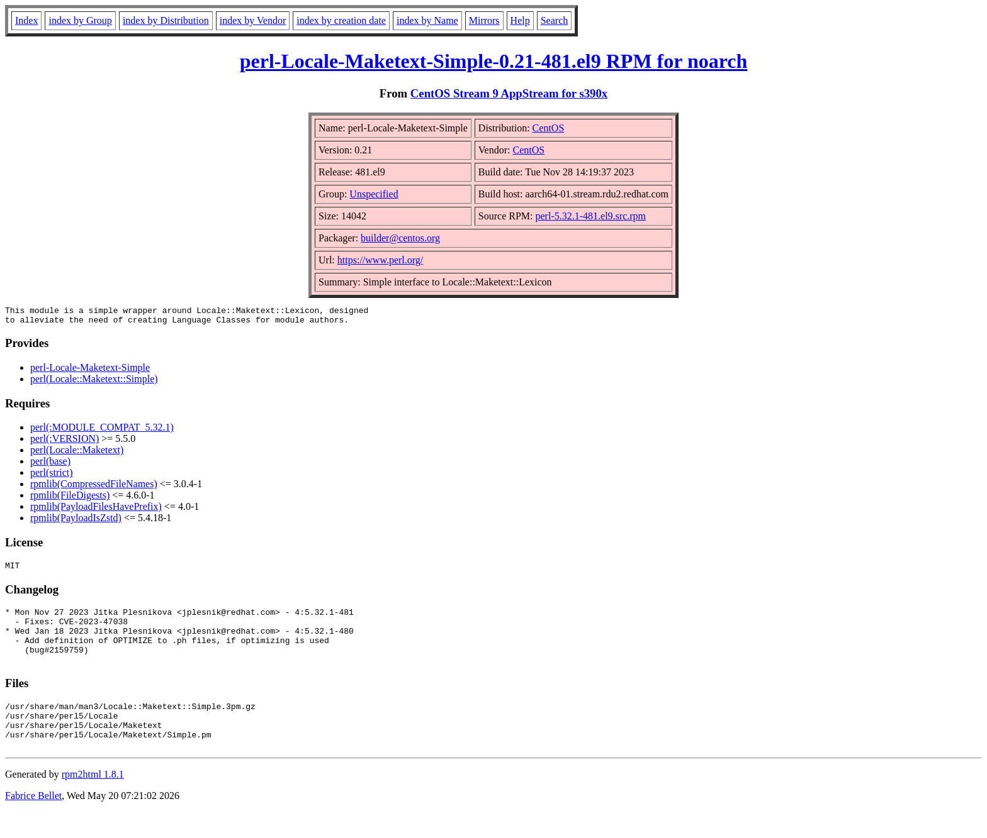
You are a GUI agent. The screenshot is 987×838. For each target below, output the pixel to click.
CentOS (549, 128)
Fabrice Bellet (33, 822)
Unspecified (373, 194)
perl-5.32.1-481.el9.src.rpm (591, 216)
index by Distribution (166, 20)
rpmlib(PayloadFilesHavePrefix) (96, 510)
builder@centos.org (400, 238)
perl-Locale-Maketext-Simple (90, 371)
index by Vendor (253, 20)
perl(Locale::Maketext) (76, 453)
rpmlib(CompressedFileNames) (93, 487)
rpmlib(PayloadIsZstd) (75, 521)
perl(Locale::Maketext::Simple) (94, 382)
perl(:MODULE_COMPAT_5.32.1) (102, 431)
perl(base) (50, 465)
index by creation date (341, 20)
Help (520, 20)
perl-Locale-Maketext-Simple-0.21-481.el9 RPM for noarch (494, 61)
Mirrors (484, 20)
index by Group (79, 20)
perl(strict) (51, 476)
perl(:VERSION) (64, 442)
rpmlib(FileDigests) (70, 498)
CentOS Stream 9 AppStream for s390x (508, 93)
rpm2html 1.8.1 (93, 800)
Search (554, 20)
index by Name (427, 20)
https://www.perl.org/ (380, 260)
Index (26, 20)
